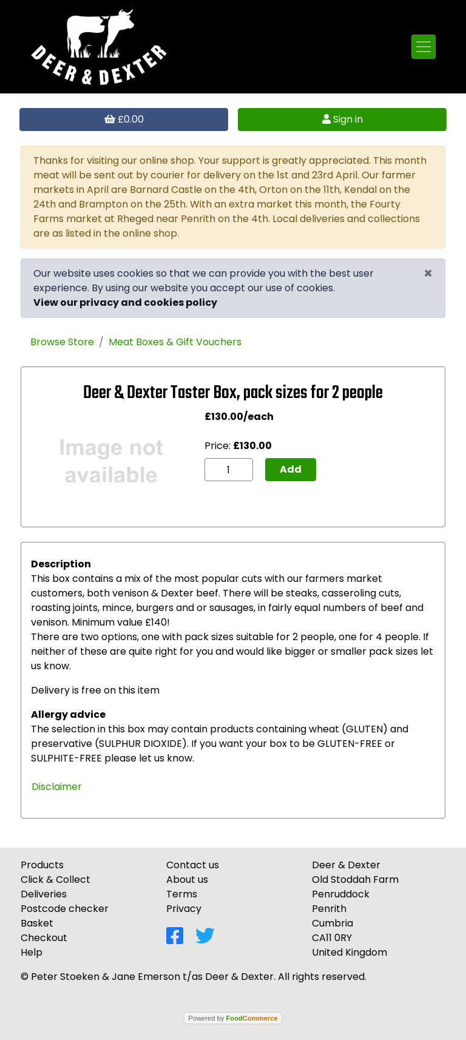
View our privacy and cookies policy (125, 302)
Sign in (342, 119)
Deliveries (44, 894)
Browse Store (62, 342)
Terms (181, 894)
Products (42, 865)
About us (187, 879)
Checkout (44, 938)
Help (31, 952)
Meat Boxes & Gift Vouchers (175, 342)
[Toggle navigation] (423, 47)
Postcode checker (65, 909)
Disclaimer (57, 787)
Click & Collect (55, 879)
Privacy (183, 909)
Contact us (192, 865)
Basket (37, 923)
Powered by (232, 1018)
